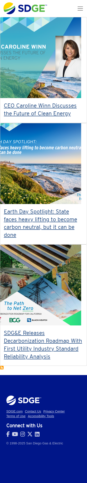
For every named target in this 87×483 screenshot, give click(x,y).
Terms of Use (16, 416)
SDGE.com (14, 411)
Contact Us (33, 411)
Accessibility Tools (41, 416)
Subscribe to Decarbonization (2, 367)
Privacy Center (54, 411)
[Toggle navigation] (80, 8)
